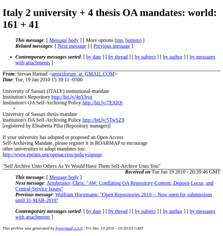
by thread (118, 57)
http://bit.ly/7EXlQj (102, 102)
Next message (72, 46)
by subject (145, 57)
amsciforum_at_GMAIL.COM (82, 74)
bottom (132, 40)
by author (172, 57)
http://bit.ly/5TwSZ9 (103, 120)
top (119, 40)
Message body (64, 40)
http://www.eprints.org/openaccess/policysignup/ (52, 154)
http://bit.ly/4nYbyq (71, 97)
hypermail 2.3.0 (69, 228)
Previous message (112, 46)
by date (93, 57)
